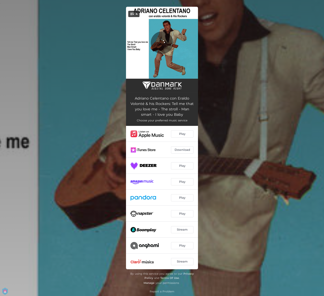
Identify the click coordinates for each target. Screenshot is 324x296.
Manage (149, 283)
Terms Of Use (169, 278)
